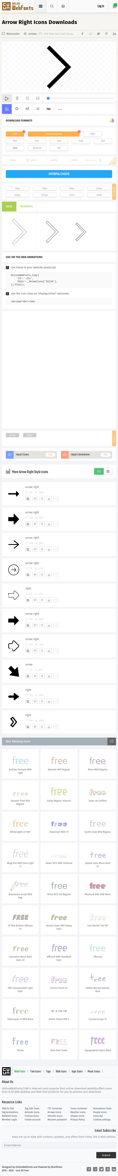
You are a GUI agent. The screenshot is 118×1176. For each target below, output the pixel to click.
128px (99, 188)
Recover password (57, 1119)
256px (17, 195)
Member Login (9, 1119)
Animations (26, 206)
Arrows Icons (54, 1112)
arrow (28, 664)
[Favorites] (42, 498)
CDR (59, 141)
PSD (81, 141)
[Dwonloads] (49, 498)
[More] (56, 498)
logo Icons (77, 1071)
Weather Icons (77, 1112)
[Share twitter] (98, 34)
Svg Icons (18, 6)
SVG (15, 134)
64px (71, 188)
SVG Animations (53, 134)
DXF (103, 141)
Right (29, 435)
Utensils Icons (55, 1116)
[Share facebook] (83, 34)
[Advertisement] (59, 369)
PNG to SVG (8, 1108)
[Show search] (52, 6)
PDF (15, 141)
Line (15, 148)
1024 (71, 195)
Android (37, 148)
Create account (33, 1119)
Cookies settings (101, 1119)
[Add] (27, 498)
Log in (100, 6)
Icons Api (98, 1116)
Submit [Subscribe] (106, 1155)
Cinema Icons (32, 1116)
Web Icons (61, 1071)
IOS (59, 148)
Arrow (12, 435)
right (28, 588)
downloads (59, 174)
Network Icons (9, 1116)
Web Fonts (19, 1071)
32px (44, 188)
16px (17, 188)
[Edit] (35, 498)
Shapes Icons (77, 1116)
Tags (48, 1071)
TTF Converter (55, 1108)
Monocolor (13, 33)
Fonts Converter (78, 1108)
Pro (49, 109)
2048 (99, 195)
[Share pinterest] (106, 34)
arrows (32, 33)
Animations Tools (102, 1108)
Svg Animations (10, 1112)
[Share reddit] (90, 34)
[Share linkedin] (113, 34)
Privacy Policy (77, 1119)
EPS (37, 141)
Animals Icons (32, 1112)
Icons (9, 206)
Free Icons (35, 1071)
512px (44, 195)
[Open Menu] (63, 6)
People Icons (100, 1112)
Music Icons (94, 1071)
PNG (92, 134)
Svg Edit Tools (32, 1108)
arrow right (32, 487)
